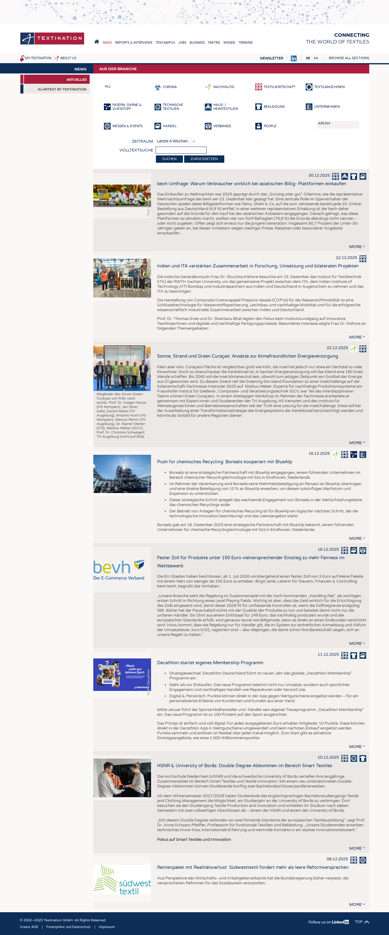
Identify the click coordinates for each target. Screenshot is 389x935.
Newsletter (271, 58)
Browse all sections (349, 58)
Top (359, 922)
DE (308, 58)
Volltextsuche (136, 150)
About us (68, 58)
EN (316, 58)
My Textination (38, 58)
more (355, 246)
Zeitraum (142, 141)
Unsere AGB (29, 927)
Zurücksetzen (204, 159)
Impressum (107, 927)
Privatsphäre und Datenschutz (68, 927)
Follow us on (328, 922)
